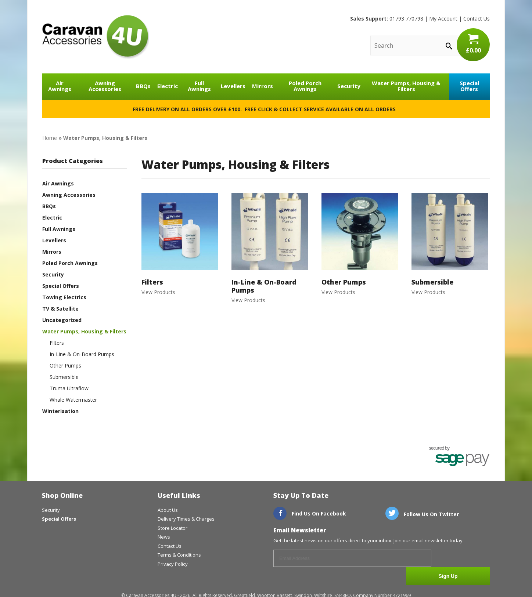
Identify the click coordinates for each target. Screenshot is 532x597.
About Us (168, 510)
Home (49, 137)
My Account (443, 18)
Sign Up (462, 559)
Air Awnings (59, 86)
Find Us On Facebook (309, 513)
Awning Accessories (105, 86)
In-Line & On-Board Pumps (82, 354)
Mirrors (262, 86)
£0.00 (473, 44)
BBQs (143, 86)
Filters (57, 342)
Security (348, 86)
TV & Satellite (60, 308)
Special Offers (469, 86)
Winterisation (60, 411)
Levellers (233, 86)
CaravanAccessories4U (95, 37)
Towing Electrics (64, 297)
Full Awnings (199, 86)
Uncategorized (62, 319)
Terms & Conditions (179, 554)
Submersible (64, 376)
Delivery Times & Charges (186, 518)
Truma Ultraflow (69, 388)
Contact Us (476, 18)
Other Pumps (65, 365)
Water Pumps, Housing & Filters (406, 86)
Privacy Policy (173, 564)
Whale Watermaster (73, 399)
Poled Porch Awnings (305, 86)
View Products (179, 244)
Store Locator (172, 528)
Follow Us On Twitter (422, 514)
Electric (167, 86)
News (164, 536)
